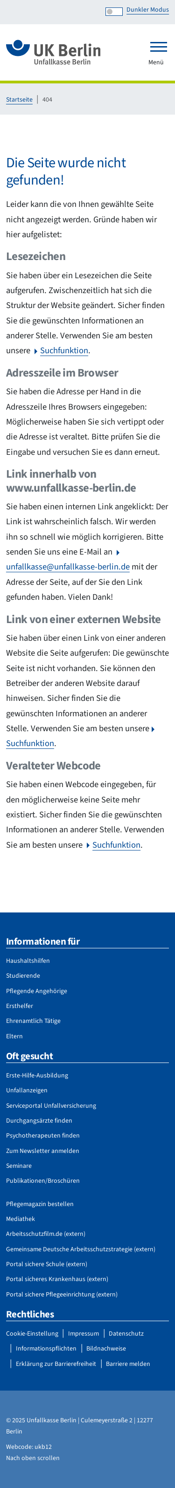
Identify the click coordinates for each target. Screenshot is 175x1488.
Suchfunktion (64, 350)
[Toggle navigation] (158, 46)
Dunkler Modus (147, 9)
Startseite (19, 99)
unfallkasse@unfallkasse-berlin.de (68, 567)
